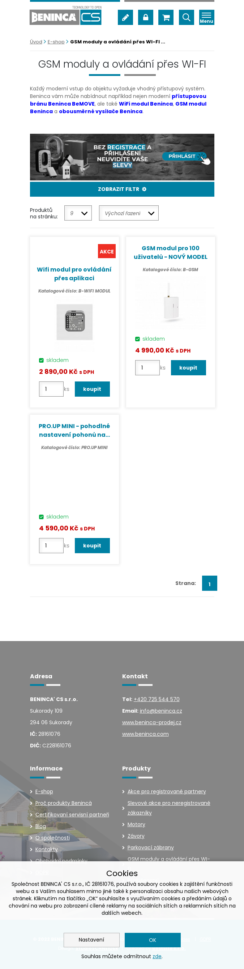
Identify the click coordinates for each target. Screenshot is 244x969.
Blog (40, 825)
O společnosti (52, 837)
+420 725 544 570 (157, 699)
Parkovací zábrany (151, 847)
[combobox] (78, 213)
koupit (93, 389)
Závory (136, 835)
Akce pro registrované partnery (167, 791)
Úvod (36, 41)
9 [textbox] (71, 213)
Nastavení (91, 939)
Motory (136, 824)
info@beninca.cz (161, 710)
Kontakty (46, 849)
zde (157, 956)
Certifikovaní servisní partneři (72, 814)
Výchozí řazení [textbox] (122, 213)
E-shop (56, 41)
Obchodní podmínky (61, 860)
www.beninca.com (145, 734)
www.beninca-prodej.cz (151, 722)
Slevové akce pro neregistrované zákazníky (169, 807)
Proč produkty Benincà (63, 802)
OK (152, 940)
